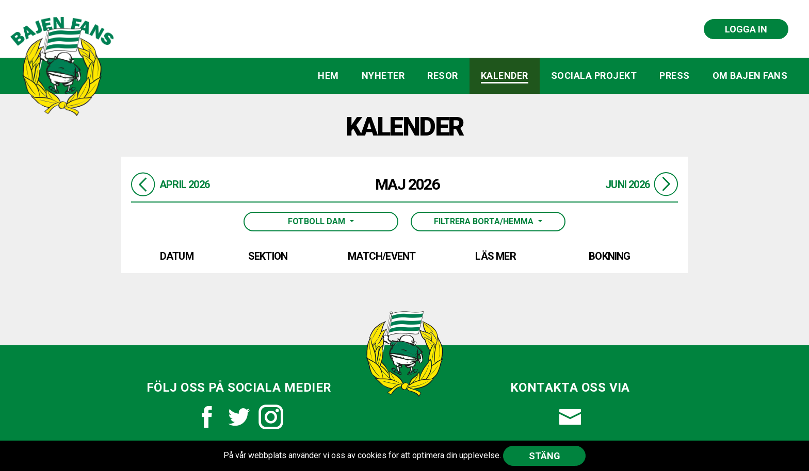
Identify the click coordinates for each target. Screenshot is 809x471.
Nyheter (383, 75)
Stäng (544, 455)
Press (674, 75)
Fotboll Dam (317, 221)
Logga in (746, 29)
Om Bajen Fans (750, 75)
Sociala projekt (594, 75)
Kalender (504, 75)
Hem (328, 75)
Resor (442, 75)
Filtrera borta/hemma (485, 221)
